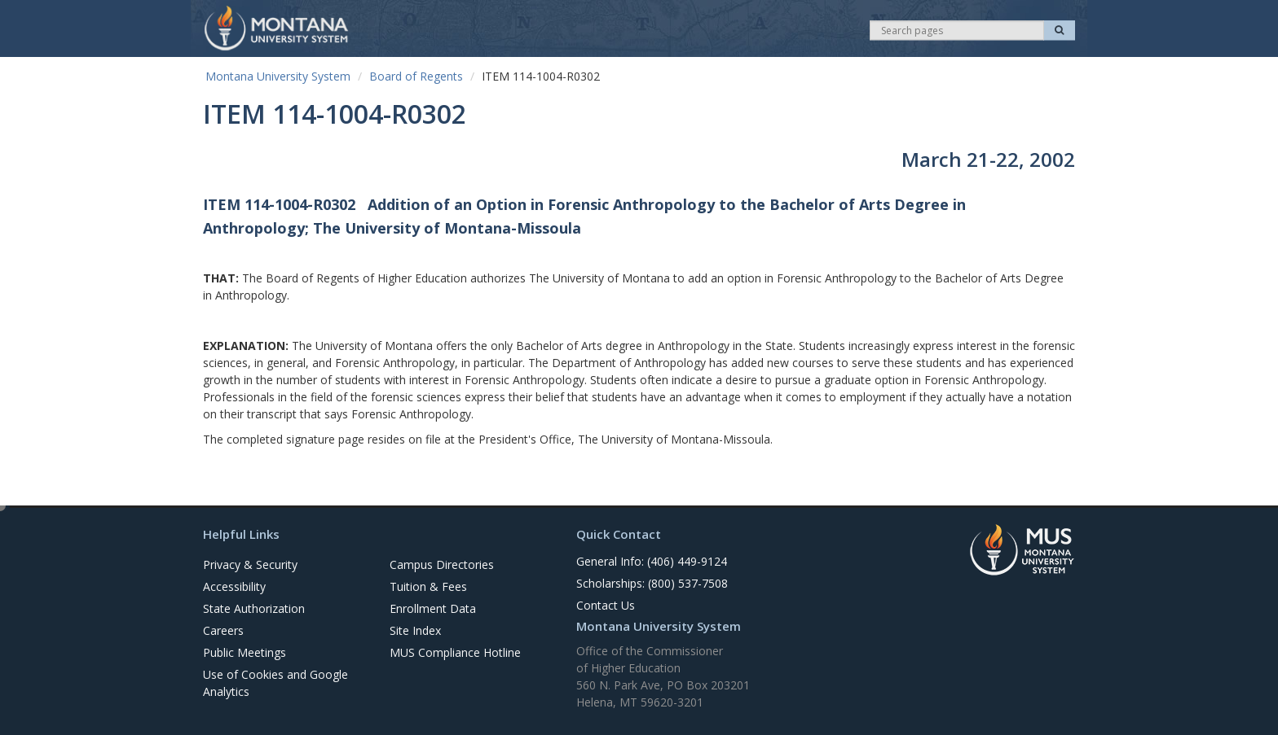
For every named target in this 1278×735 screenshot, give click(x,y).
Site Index (415, 630)
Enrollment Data (433, 608)
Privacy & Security (250, 564)
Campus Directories (442, 564)
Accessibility (234, 586)
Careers (223, 630)
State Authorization (254, 608)
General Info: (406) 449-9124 (651, 561)
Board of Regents (416, 76)
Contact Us (605, 605)
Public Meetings (244, 652)
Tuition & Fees (428, 586)
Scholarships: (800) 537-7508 (652, 583)
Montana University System (277, 76)
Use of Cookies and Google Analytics (275, 683)
